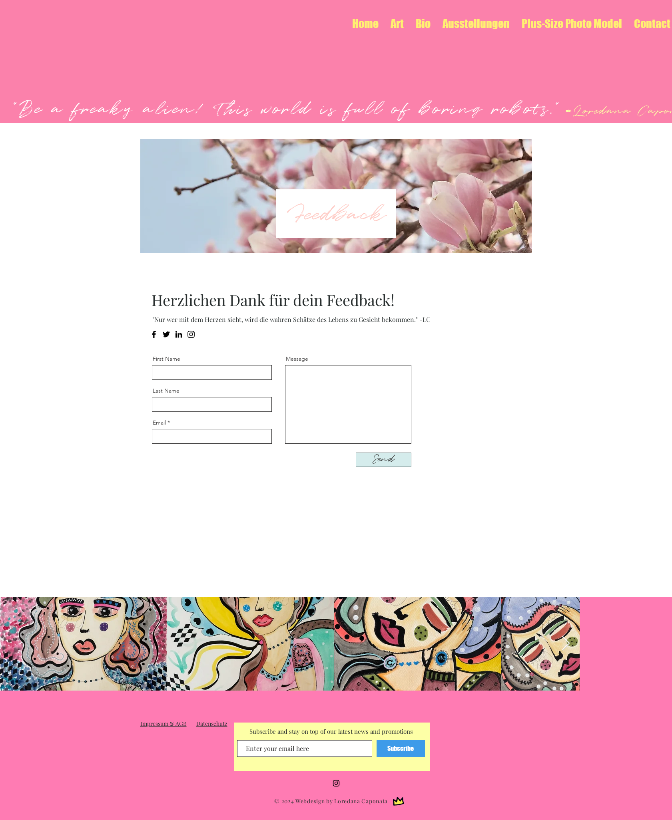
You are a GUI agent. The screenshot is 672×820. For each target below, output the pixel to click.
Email (159, 422)
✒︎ (567, 112)
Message (297, 358)
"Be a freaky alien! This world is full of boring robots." (287, 109)
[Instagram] (191, 334)
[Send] (383, 460)
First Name (166, 358)
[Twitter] (166, 334)
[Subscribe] (401, 748)
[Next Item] (565, 643)
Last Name (166, 390)
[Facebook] (154, 334)
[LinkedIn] (178, 334)
